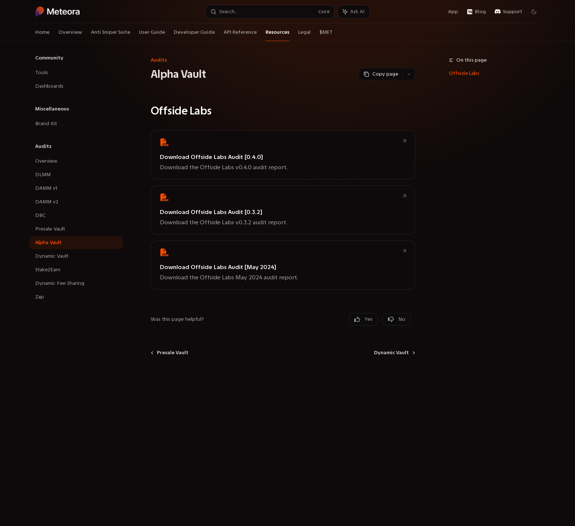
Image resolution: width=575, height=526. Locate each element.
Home (42, 35)
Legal (304, 35)
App (449, 11)
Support (508, 11)
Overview (70, 35)
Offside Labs (464, 73)
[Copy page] (381, 74)
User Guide (152, 35)
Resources (277, 35)
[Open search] (269, 11)
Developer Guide (194, 35)
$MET (326, 35)
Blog (476, 11)
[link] (283, 154)
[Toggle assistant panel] (354, 11)
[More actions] (409, 74)
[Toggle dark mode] (534, 12)
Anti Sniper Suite (110, 35)
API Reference (240, 35)
